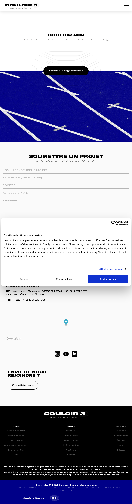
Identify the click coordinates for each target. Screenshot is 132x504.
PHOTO (70, 426)
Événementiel (16, 450)
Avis (121, 445)
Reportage (71, 440)
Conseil (121, 431)
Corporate (16, 440)
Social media (16, 436)
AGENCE (121, 426)
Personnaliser (66, 279)
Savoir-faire (71, 436)
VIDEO (16, 426)
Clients (121, 450)
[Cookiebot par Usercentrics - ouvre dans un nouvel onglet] (113, 223)
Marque (71, 431)
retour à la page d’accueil (66, 71)
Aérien (71, 455)
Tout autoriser (108, 279)
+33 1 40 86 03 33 (29, 300)
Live (16, 455)
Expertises (121, 436)
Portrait (71, 450)
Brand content (16, 431)
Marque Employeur (16, 445)
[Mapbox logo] (14, 338)
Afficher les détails (110, 269)
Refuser (24, 279)
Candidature (23, 385)
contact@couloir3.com (25, 294)
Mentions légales (33, 498)
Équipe (121, 440)
